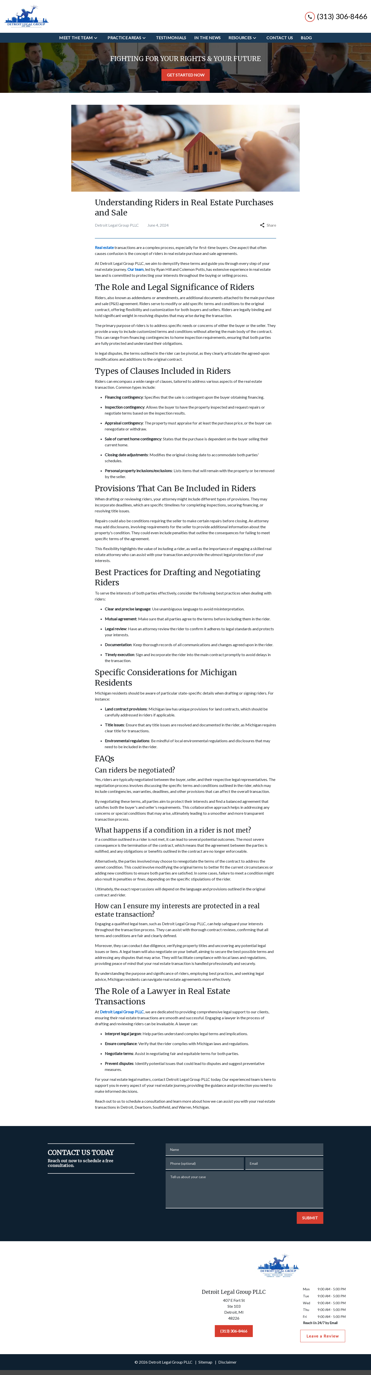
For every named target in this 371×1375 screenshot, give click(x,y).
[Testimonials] (171, 38)
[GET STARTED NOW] (185, 75)
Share (268, 225)
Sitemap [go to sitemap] (205, 1362)
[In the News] (207, 38)
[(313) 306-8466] (234, 1331)
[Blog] (306, 38)
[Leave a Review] (322, 1336)
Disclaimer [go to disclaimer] (227, 1362)
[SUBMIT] (310, 1218)
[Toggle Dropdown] (97, 38)
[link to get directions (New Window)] (233, 1310)
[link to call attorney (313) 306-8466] (336, 16)
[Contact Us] (279, 38)
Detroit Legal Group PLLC (122, 263)
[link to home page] (26, 16)
